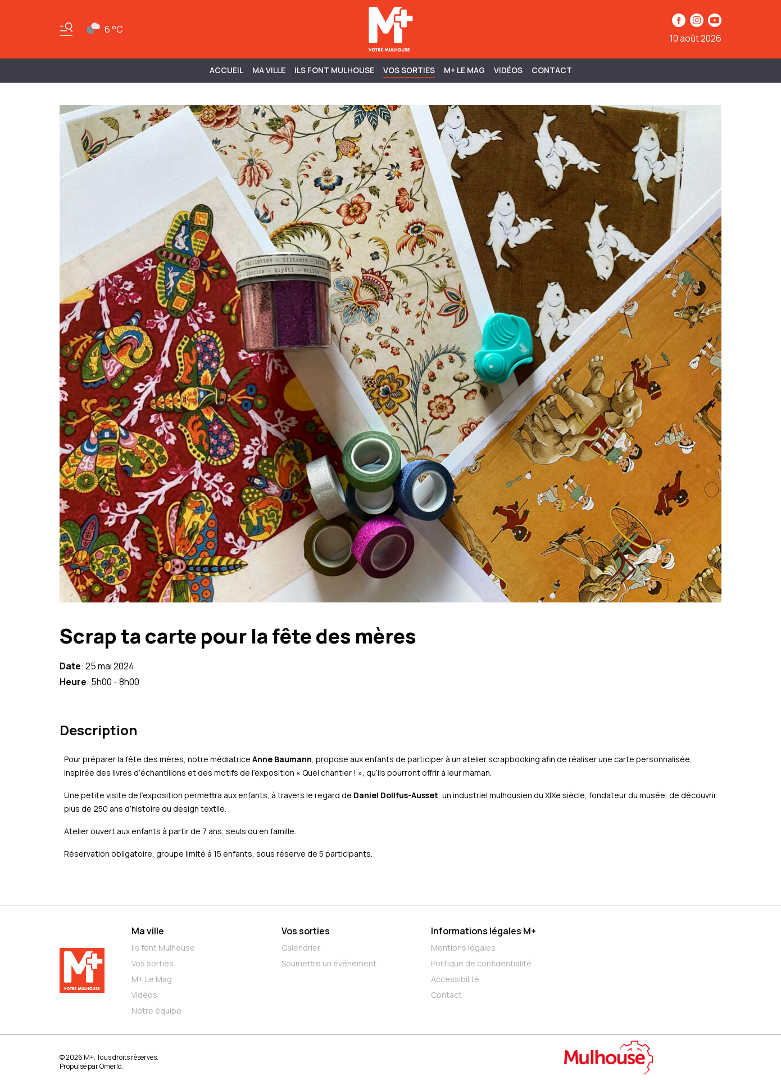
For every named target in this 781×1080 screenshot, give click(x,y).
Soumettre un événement (328, 963)
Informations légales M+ (483, 931)
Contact (552, 70)
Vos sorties (409, 70)
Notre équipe (156, 1010)
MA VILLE (268, 70)
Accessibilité (455, 979)
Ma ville (147, 931)
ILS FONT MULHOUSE (334, 70)
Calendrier (300, 947)
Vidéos (508, 70)
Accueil (226, 70)
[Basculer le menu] (66, 29)
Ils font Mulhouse (163, 947)
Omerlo (110, 1066)
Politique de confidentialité (481, 963)
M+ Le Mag (464, 70)
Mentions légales (463, 947)
